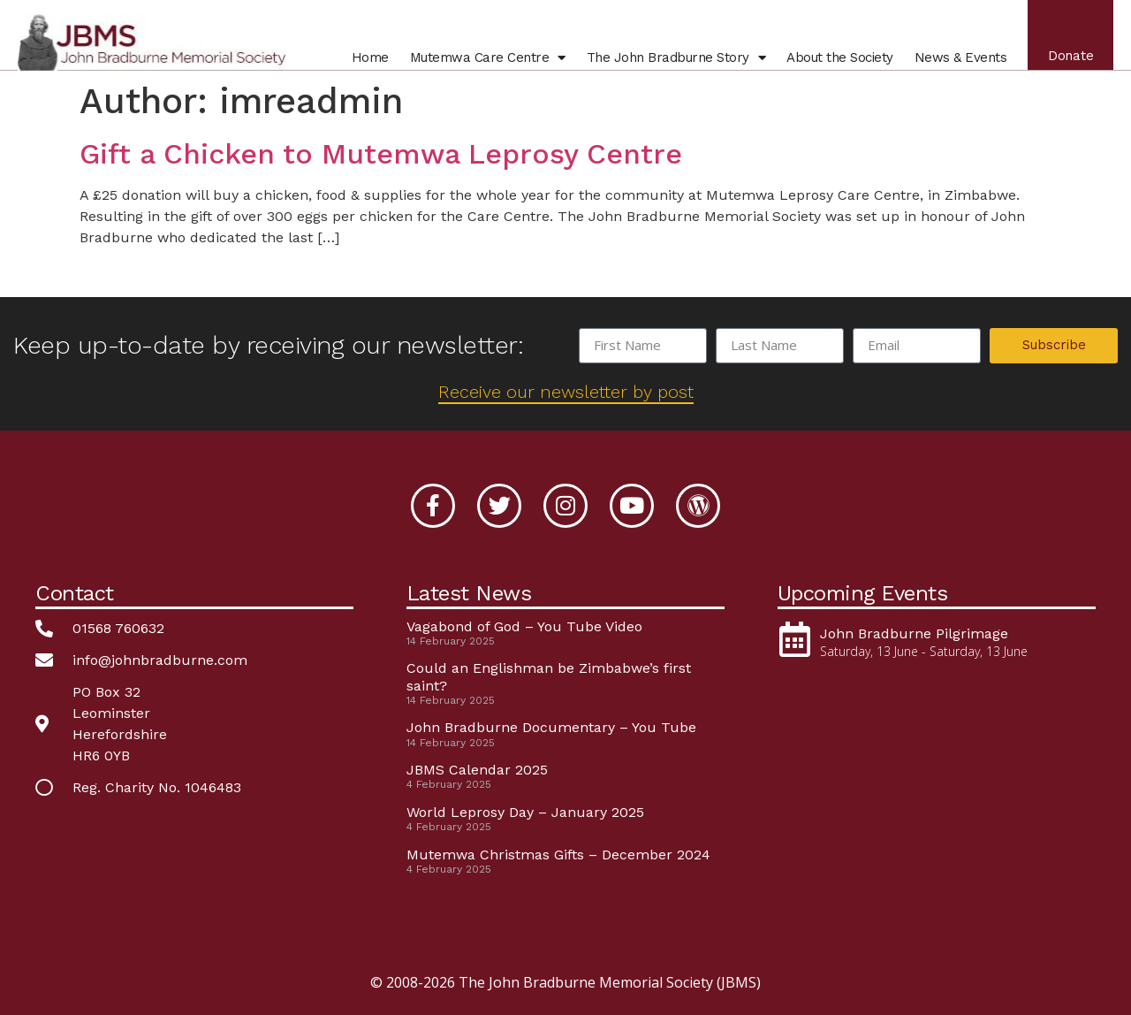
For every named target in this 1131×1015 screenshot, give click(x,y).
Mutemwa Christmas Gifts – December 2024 (558, 854)
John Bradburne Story (673, 60)
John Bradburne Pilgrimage (914, 633)
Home (367, 60)
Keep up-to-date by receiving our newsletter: (268, 345)
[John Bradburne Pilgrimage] (795, 639)
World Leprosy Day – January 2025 (525, 812)
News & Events (958, 60)
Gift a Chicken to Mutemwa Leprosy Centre (381, 154)
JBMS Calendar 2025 (477, 769)
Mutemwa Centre (485, 60)
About (838, 60)
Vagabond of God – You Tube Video (524, 626)
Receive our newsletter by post (566, 391)
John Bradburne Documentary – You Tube (551, 727)
